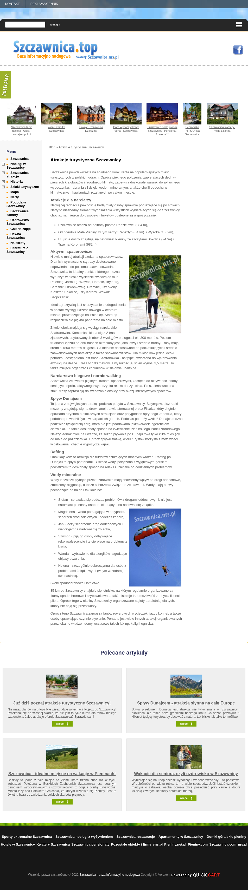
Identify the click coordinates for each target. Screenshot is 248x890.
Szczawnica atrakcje (18, 174)
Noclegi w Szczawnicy (16, 165)
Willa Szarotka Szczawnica (56, 129)
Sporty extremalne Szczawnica (27, 837)
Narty (14, 197)
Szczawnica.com (222, 844)
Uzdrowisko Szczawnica (18, 222)
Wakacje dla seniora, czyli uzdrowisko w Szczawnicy (186, 774)
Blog (52, 147)
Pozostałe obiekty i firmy (131, 844)
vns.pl (158, 844)
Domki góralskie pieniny (226, 837)
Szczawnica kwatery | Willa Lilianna (222, 129)
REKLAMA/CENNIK (44, 4)
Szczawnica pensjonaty (90, 844)
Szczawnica (19, 159)
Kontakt (12, 4)
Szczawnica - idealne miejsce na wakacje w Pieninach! (62, 774)
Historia (16, 181)
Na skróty (17, 243)
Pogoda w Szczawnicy (16, 204)
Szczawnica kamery (18, 213)
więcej (60, 723)
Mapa (14, 192)
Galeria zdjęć (20, 229)
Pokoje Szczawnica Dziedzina (91, 129)
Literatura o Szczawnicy (17, 250)
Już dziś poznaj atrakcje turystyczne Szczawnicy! (62, 703)
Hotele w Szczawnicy (18, 844)
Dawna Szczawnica (16, 236)
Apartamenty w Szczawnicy (180, 837)
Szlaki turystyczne (24, 187)
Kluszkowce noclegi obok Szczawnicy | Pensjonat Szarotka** (162, 131)
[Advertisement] (224, 223)
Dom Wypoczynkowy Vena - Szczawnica (126, 129)
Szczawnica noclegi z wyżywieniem (84, 837)
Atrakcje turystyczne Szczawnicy (81, 147)
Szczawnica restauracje (136, 837)
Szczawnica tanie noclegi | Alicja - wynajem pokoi (21, 131)
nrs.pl (242, 844)
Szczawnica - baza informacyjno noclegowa (109, 874)
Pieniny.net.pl (175, 844)
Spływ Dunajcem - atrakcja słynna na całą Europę (186, 703)
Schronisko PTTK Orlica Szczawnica (192, 131)
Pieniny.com (198, 844)
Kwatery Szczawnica (53, 844)
